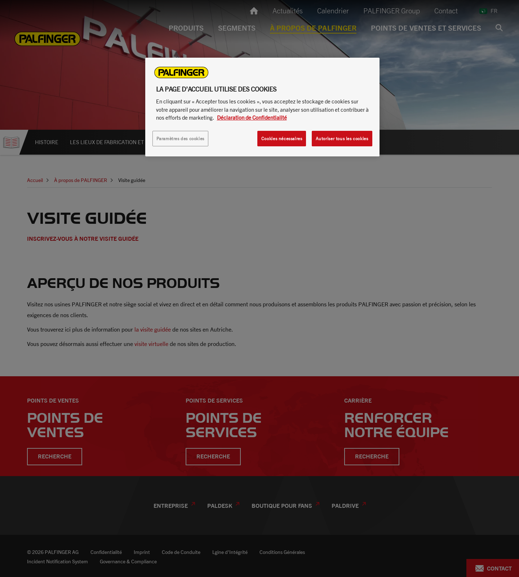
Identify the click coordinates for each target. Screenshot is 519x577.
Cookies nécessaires (281, 138)
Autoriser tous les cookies (342, 138)
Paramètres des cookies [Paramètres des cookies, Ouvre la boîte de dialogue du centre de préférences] (180, 138)
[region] (262, 107)
